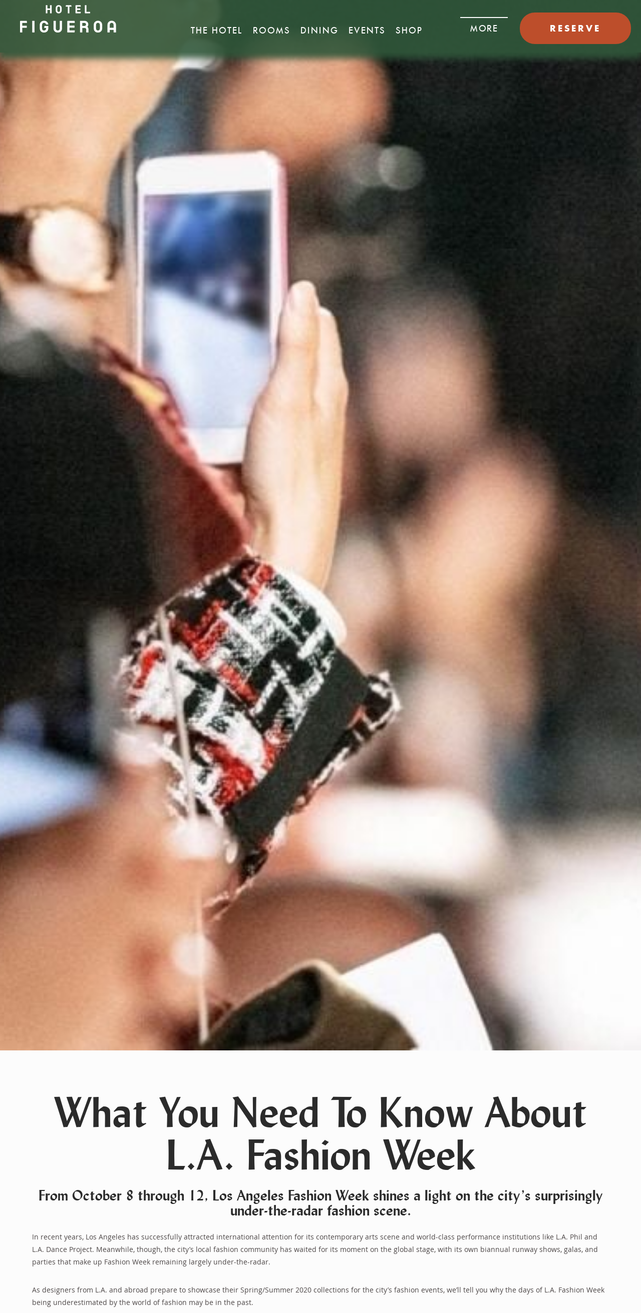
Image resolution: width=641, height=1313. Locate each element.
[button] (484, 25)
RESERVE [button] (575, 28)
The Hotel (217, 30)
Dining (319, 30)
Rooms (271, 30)
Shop (409, 30)
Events (367, 30)
